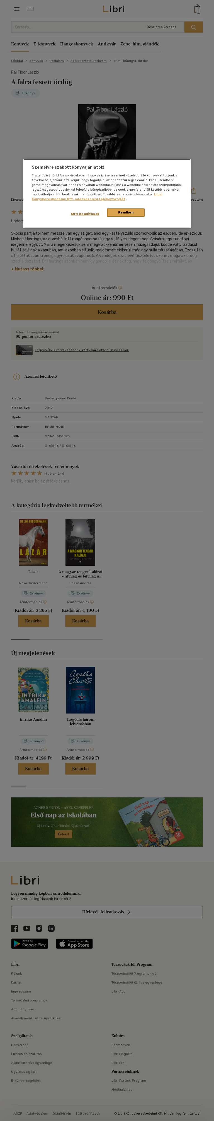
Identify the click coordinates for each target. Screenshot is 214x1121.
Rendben (126, 212)
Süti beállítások (85, 214)
